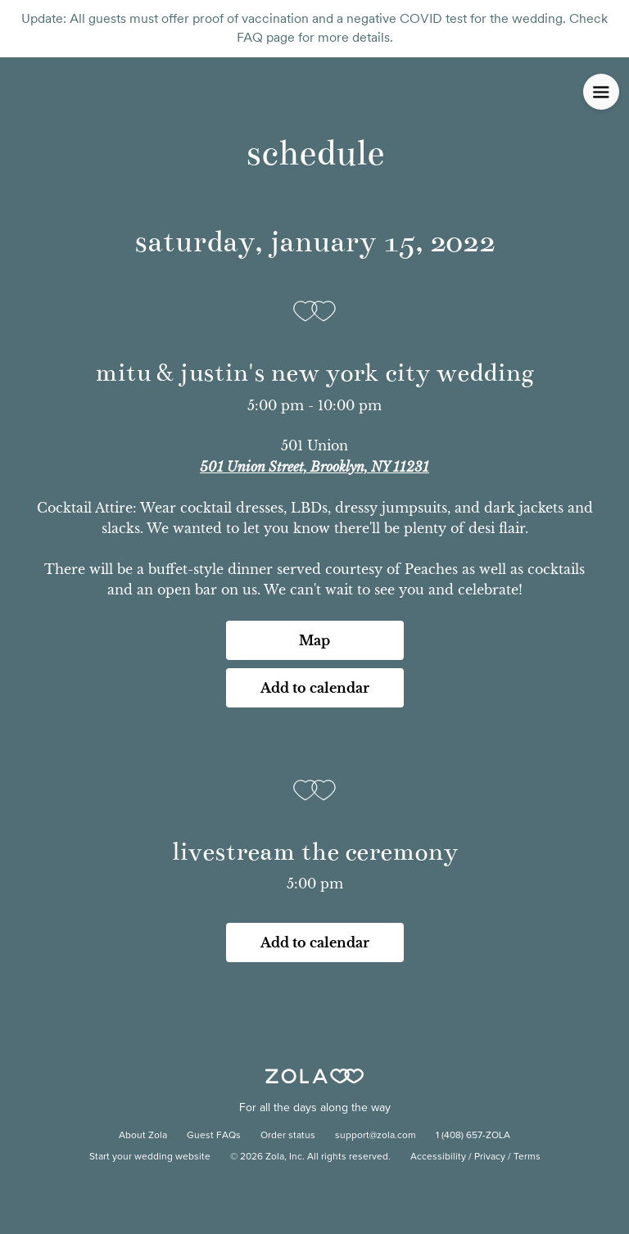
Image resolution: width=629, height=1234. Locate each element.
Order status (287, 1136)
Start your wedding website (149, 1157)
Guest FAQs (214, 1136)
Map (314, 640)
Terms (527, 1157)
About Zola (143, 1136)
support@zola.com (375, 1136)
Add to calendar (314, 688)
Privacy (489, 1157)
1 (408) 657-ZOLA (473, 1136)
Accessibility (438, 1157)
